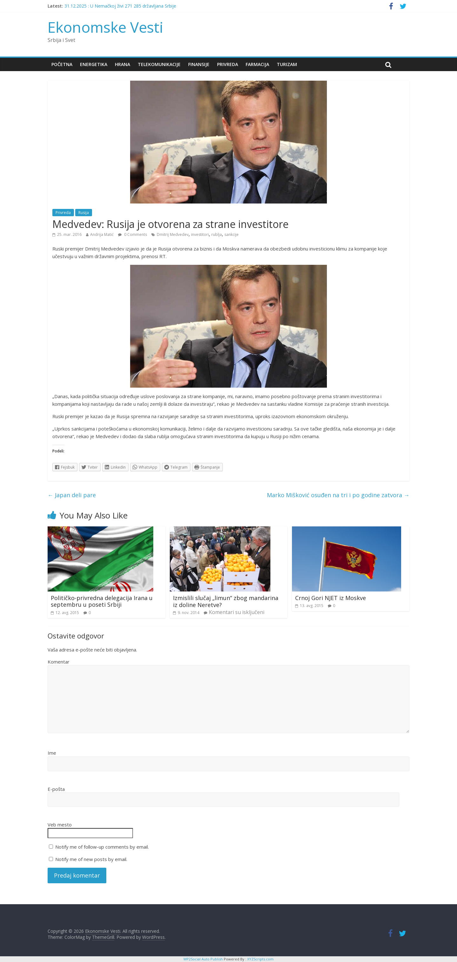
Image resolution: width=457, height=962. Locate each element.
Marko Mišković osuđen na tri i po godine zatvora (338, 495)
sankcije (231, 234)
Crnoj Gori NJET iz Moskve (330, 598)
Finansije (198, 64)
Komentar (59, 661)
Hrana (122, 64)
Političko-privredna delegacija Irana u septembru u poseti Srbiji (102, 601)
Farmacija (257, 64)
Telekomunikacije (159, 64)
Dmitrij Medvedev (173, 234)
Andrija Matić (102, 234)
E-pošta (56, 789)
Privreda (227, 64)
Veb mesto (60, 824)
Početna (61, 64)
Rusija (83, 212)
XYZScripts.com (260, 959)
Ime (52, 753)
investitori (200, 234)
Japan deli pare (72, 495)
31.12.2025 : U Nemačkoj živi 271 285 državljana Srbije (120, 6)
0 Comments (132, 234)
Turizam (287, 64)
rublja (216, 234)
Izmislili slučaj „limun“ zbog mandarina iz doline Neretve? (225, 601)
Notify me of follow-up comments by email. (102, 847)
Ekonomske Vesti (105, 27)
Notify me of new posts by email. (91, 859)
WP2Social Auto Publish (203, 959)
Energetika (93, 64)
